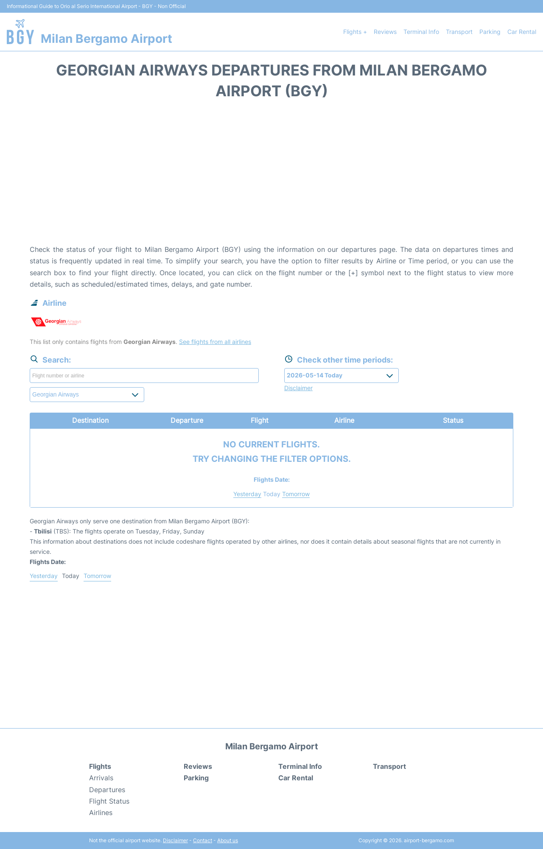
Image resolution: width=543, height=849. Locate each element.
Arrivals (101, 778)
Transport (459, 31)
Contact (202, 840)
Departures (107, 789)
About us (227, 840)
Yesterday (247, 493)
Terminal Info (421, 31)
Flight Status (109, 801)
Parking (490, 31)
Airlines (100, 812)
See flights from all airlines (215, 341)
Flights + (355, 31)
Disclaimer (175, 840)
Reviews (385, 31)
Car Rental (521, 31)
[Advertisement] (271, 176)
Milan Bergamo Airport (106, 39)
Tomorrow (296, 493)
